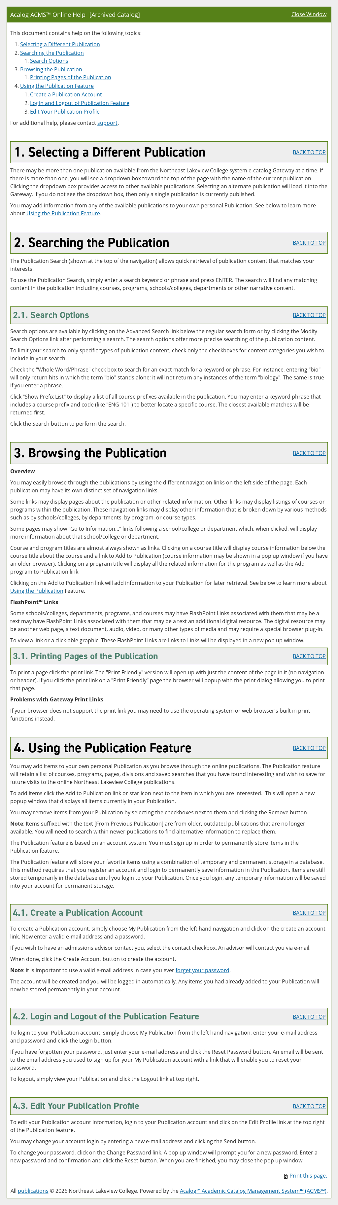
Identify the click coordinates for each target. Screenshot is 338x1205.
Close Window (308, 14)
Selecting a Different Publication (60, 44)
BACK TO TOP (309, 152)
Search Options (49, 60)
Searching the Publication (52, 52)
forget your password (202, 970)
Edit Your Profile (65, 111)
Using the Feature (57, 85)
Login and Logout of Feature (79, 103)
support (107, 122)
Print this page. (305, 1175)
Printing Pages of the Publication (70, 77)
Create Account (66, 94)
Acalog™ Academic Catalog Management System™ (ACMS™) (253, 1190)
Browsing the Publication (51, 69)
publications (33, 1190)
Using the (36, 590)
